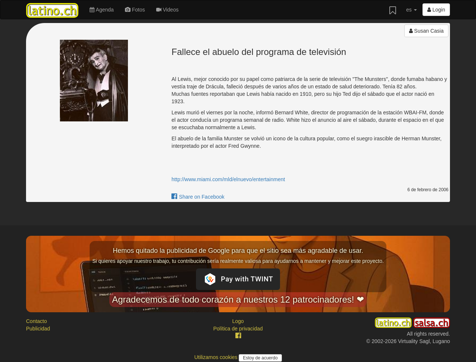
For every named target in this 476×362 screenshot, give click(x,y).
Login (436, 10)
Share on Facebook (197, 197)
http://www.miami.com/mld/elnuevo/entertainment (228, 179)
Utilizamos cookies (216, 357)
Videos (167, 10)
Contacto (36, 321)
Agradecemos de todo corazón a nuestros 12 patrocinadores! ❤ (238, 299)
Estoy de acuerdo (260, 358)
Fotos (135, 10)
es (411, 10)
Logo (238, 321)
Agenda (101, 10)
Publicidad (38, 329)
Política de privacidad (238, 329)
